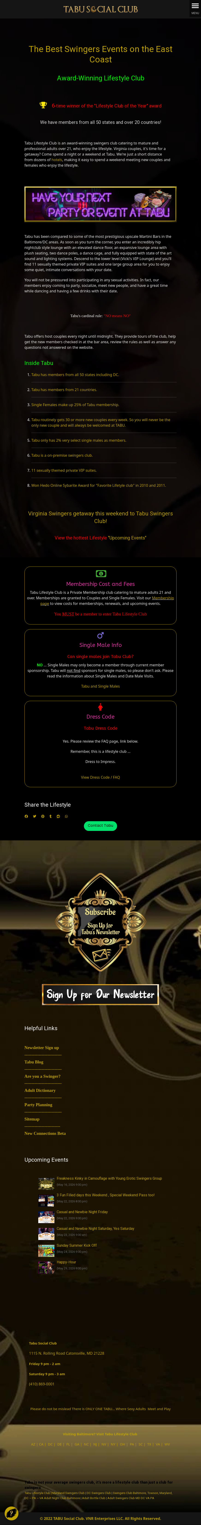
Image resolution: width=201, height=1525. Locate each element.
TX (149, 1444)
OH (122, 1444)
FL (68, 1444)
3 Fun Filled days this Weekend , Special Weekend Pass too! (106, 1195)
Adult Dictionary (40, 1090)
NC (86, 1444)
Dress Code (100, 717)
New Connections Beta (45, 1133)
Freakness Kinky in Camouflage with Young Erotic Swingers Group (109, 1178)
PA (132, 1444)
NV (103, 1444)
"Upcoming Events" (127, 538)
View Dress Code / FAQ (100, 777)
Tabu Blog (33, 1062)
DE (59, 1444)
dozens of (43, 159)
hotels (57, 159)
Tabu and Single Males (100, 686)
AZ (33, 1444)
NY (113, 1444)
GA (77, 1444)
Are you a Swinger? (42, 1076)
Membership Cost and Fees (100, 584)
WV (167, 1444)
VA (158, 1444)
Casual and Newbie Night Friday (82, 1212)
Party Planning (38, 1104)
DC (50, 1444)
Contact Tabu (100, 825)
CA (41, 1444)
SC (141, 1444)
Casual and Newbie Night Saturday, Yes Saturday (95, 1228)
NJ (95, 1444)
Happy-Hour (66, 1262)
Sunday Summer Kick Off (77, 1245)
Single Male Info (100, 645)
